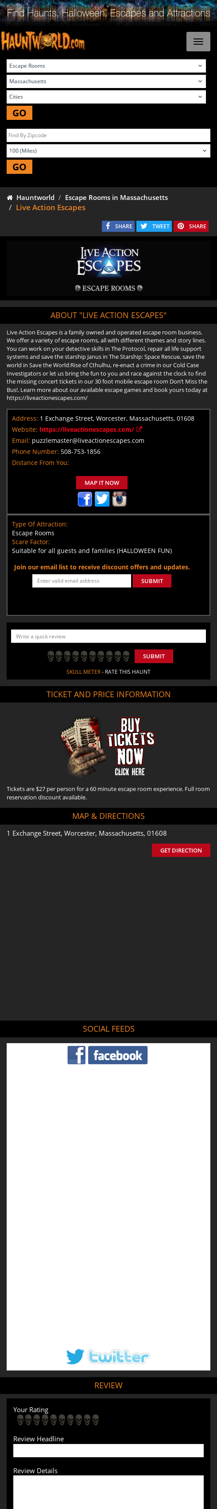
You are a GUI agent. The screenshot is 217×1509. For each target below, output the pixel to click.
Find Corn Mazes (56, 1442)
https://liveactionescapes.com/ (90, 429)
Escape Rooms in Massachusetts (116, 197)
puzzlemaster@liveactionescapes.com (88, 440)
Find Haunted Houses (41, 1428)
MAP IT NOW (102, 483)
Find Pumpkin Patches (169, 1428)
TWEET (161, 226)
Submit (154, 656)
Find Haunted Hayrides (105, 1428)
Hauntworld (30, 197)
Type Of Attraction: (40, 524)
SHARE (123, 226)
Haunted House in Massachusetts (143, 1386)
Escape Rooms (164, 1442)
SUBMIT (152, 581)
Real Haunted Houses (111, 1442)
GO (19, 113)
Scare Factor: (31, 542)
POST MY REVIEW (45, 1351)
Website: (25, 429)
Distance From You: (40, 462)
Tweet (87, 1408)
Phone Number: (35, 451)
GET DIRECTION (181, 850)
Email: (21, 440)
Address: (25, 418)
